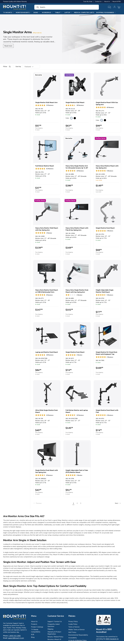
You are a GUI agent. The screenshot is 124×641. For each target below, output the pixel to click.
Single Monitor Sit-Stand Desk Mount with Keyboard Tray (106, 353)
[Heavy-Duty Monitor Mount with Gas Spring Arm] (107, 149)
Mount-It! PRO (116, 1)
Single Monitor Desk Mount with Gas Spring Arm (46, 471)
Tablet (58, 12)
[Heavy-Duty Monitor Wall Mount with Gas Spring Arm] (46, 211)
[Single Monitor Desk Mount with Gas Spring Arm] (46, 453)
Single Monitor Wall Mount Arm (46, 102)
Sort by (18, 67)
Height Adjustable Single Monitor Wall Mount (104, 291)
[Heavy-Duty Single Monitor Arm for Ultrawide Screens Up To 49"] (77, 149)
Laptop (68, 12)
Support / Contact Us (55, 621)
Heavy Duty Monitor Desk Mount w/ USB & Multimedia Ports (46, 291)
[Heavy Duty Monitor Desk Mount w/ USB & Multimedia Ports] (46, 273)
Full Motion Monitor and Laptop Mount (77, 411)
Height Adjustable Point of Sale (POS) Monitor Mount (77, 471)
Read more (8, 46)
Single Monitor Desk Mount (105, 228)
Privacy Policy (73, 621)
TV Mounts (8, 12)
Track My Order (87, 1)
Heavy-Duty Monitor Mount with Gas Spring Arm (107, 167)
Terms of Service (74, 627)
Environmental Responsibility (78, 635)
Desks (36, 12)
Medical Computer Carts (84, 12)
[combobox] (66, 7)
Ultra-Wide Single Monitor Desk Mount (46, 411)
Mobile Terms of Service (76, 630)
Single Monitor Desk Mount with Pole (107, 411)
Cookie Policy (72, 624)
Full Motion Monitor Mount (44, 166)
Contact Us (98, 1)
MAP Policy (72, 632)
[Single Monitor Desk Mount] (107, 211)
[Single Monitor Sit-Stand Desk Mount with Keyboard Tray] (107, 335)
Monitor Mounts (23, 12)
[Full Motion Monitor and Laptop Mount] (77, 393)
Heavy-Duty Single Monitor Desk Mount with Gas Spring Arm (77, 291)
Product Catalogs (37, 627)
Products (34, 624)
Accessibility (72, 638)
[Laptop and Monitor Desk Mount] (46, 335)
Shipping (50, 629)
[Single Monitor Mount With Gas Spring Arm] (107, 86)
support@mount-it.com (16, 638)
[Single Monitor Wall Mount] (77, 86)
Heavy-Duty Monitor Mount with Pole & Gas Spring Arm (77, 229)
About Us (107, 1)
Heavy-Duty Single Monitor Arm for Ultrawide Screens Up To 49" (77, 167)
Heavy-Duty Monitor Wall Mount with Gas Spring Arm (46, 229)
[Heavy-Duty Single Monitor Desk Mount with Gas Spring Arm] (77, 273)
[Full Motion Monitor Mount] (46, 149)
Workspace (47, 12)
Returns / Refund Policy (55, 637)
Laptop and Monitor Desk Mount (46, 352)
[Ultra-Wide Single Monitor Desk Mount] (46, 393)
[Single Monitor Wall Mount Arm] (46, 86)
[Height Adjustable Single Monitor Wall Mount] (107, 273)
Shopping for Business (106, 12)
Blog (32, 637)
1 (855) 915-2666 (14, 636)
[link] (52, 503)
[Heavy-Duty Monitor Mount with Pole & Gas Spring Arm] (77, 211)
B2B (32, 634)
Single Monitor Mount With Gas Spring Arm (107, 104)
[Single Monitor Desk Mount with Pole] (107, 393)
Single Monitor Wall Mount (75, 102)
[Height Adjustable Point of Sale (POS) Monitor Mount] (77, 453)
